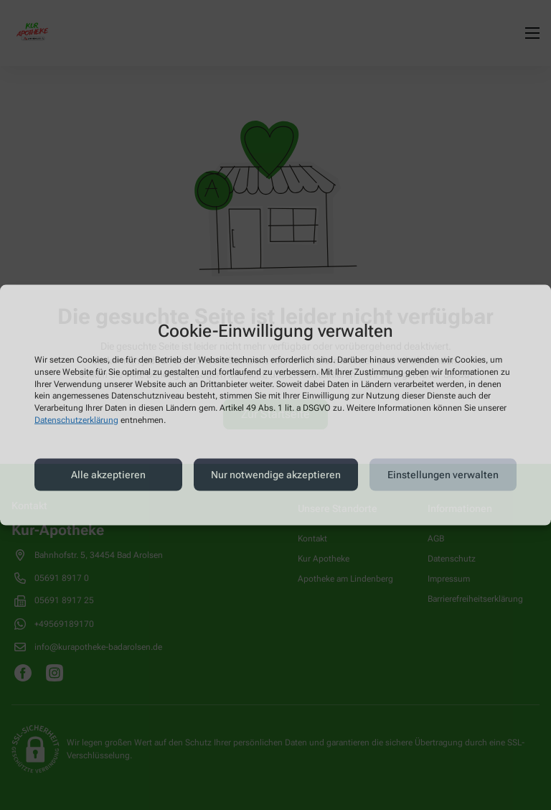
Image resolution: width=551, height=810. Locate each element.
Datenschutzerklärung (76, 420)
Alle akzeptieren (108, 474)
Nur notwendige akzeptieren (276, 474)
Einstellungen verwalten (443, 474)
